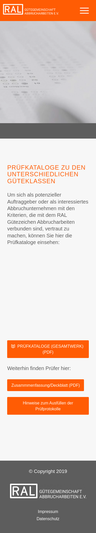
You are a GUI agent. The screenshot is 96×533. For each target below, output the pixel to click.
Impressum (48, 512)
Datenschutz (48, 519)
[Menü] (82, 10)
